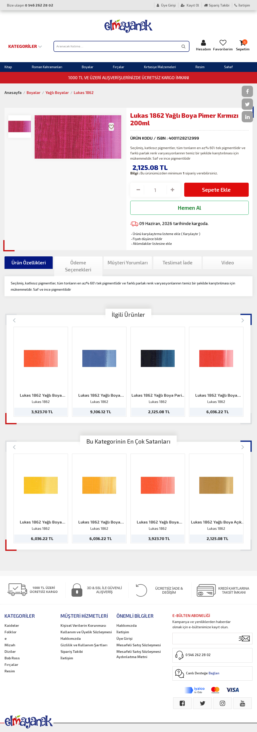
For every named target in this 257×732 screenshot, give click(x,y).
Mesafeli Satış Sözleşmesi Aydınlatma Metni (138, 654)
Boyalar (87, 67)
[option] (41, 371)
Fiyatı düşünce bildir (146, 239)
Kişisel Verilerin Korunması (83, 625)
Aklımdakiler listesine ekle (151, 244)
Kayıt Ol (190, 5)
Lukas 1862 (84, 92)
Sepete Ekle (216, 189)
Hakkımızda (70, 638)
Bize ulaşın (30, 5)
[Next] (242, 320)
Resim (200, 67)
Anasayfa (13, 92)
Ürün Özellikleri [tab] (29, 262)
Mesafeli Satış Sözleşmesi (138, 645)
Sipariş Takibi (216, 5)
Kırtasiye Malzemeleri (160, 67)
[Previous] (14, 320)
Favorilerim (223, 45)
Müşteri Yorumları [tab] (128, 262)
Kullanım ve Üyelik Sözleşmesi (86, 632)
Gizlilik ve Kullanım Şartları (83, 645)
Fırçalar (118, 67)
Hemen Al (189, 207)
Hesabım (203, 45)
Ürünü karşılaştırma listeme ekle (155, 234)
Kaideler (12, 625)
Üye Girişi (166, 5)
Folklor (11, 632)
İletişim (242, 5)
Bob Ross (12, 658)
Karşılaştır (190, 234)
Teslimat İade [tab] (177, 262)
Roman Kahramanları (47, 67)
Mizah (10, 645)
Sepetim (242, 45)
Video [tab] (227, 262)
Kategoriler (25, 46)
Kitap (8, 67)
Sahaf (228, 67)
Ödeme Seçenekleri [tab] (78, 266)
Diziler (10, 651)
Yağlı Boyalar (57, 92)
